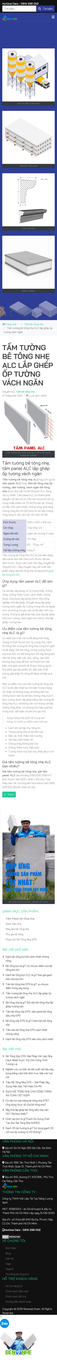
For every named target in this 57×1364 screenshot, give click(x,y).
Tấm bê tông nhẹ (25, 391)
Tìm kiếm (45, 8)
